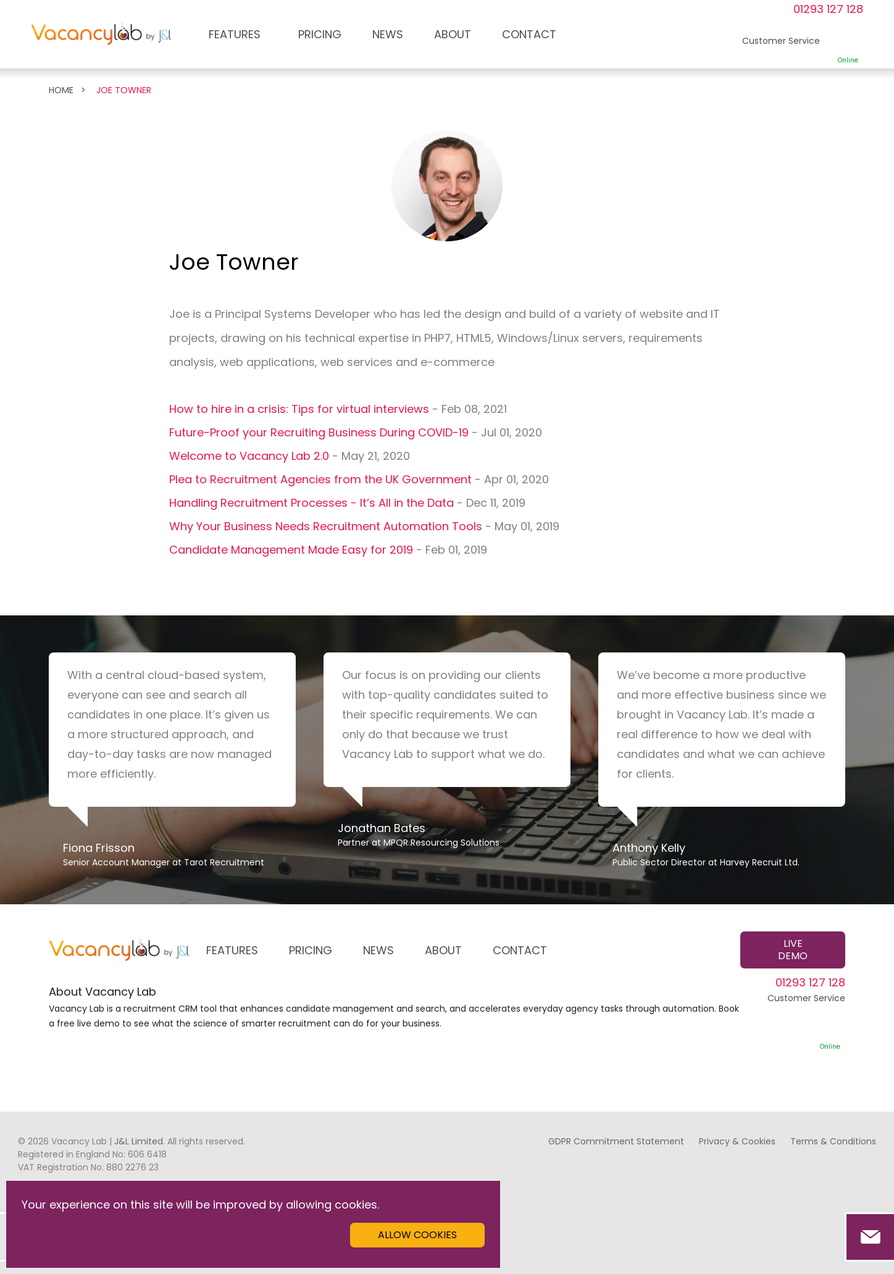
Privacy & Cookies (737, 1141)
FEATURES (235, 34)
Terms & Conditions (833, 1141)
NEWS (387, 34)
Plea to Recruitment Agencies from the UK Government (320, 479)
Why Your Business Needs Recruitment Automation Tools (325, 526)
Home (61, 90)
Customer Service (806, 1021)
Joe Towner (123, 90)
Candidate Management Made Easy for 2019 (291, 549)
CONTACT (529, 34)
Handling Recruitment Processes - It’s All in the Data (311, 502)
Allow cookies (417, 1235)
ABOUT (452, 34)
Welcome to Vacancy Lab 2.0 (249, 456)
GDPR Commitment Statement (616, 1141)
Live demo (793, 949)
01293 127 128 (828, 9)
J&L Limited (138, 1141)
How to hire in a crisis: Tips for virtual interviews (299, 409)
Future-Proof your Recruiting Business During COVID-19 (319, 432)
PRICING (319, 34)
